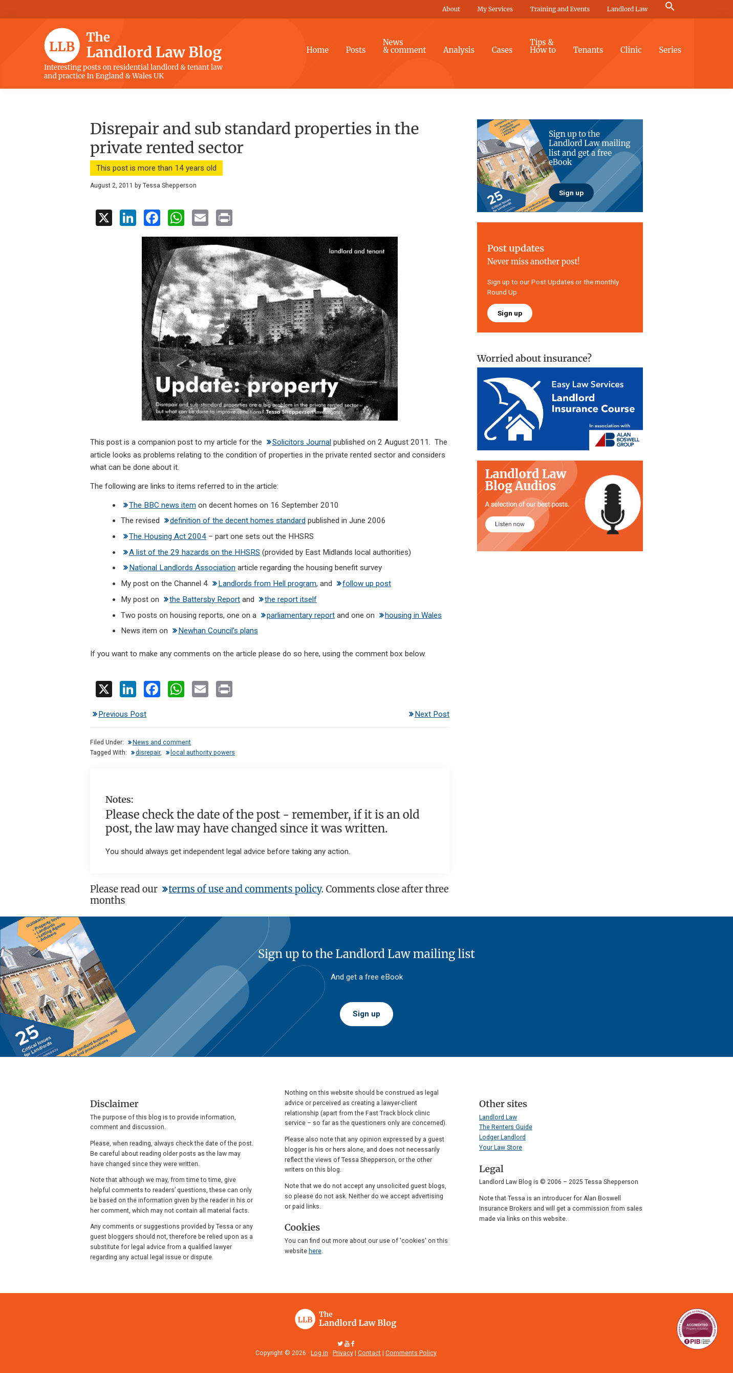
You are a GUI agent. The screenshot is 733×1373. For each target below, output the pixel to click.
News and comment (162, 742)
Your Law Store (500, 1147)
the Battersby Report (204, 599)
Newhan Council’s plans (218, 630)
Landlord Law (627, 9)
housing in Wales (413, 615)
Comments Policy (411, 1353)
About (451, 9)
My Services (495, 9)
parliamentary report (301, 615)
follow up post (366, 583)
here (315, 1251)
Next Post (432, 714)
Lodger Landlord (502, 1137)
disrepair (148, 752)
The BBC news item (162, 505)
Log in (319, 1353)
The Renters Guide (505, 1127)
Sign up (571, 193)
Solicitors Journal (301, 442)
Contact (369, 1353)
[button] (670, 6)
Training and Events (560, 9)
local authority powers (202, 752)
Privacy (343, 1353)
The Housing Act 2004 (167, 536)
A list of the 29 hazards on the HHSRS (194, 552)
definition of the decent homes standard (238, 520)
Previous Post (122, 714)
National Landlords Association (182, 567)
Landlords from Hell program (267, 583)
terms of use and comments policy (244, 889)
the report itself (291, 599)
